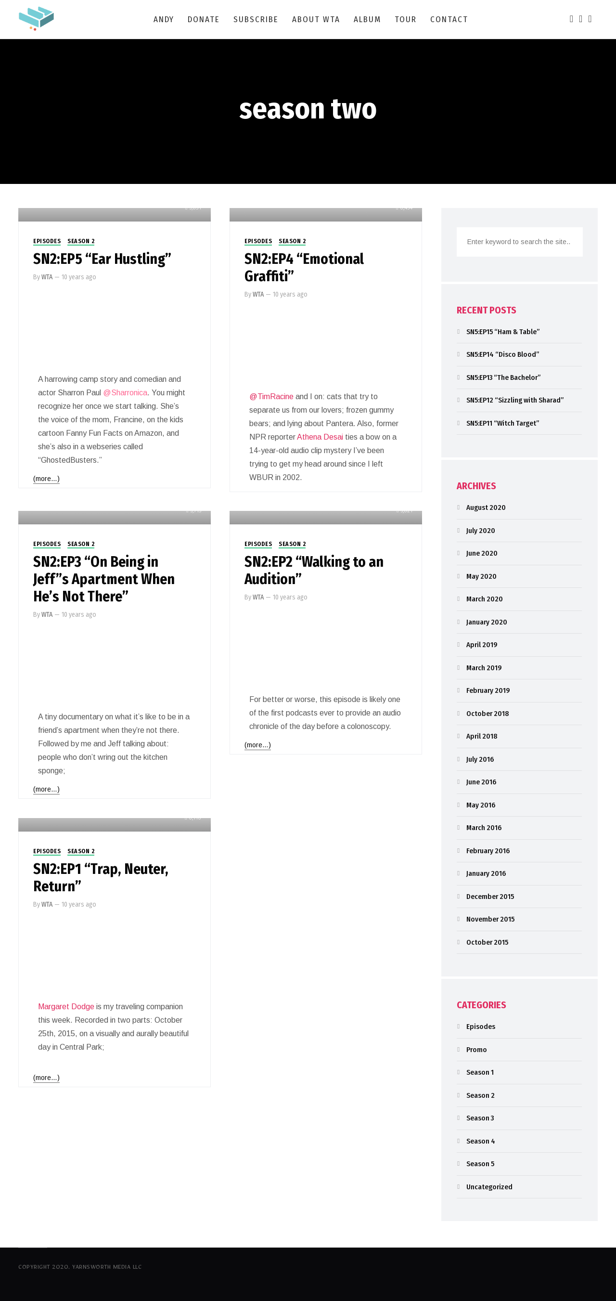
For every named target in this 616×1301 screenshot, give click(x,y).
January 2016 (486, 873)
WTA (46, 277)
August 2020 (486, 507)
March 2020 (484, 599)
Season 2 (80, 241)
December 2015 (490, 896)
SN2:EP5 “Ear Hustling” (102, 259)
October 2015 (487, 942)
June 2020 (482, 553)
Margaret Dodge (66, 1006)
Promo (476, 1049)
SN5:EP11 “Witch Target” (502, 423)
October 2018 (487, 713)
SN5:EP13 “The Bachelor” (503, 377)
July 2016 (480, 759)
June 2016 (481, 782)
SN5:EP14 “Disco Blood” (502, 354)
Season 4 (480, 1141)
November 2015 (490, 919)
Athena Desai (320, 437)
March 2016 (483, 827)
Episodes (47, 241)
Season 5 (480, 1163)
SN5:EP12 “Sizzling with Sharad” (515, 400)
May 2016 (480, 805)
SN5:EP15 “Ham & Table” (503, 331)
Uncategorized (489, 1187)
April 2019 (482, 644)
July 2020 (480, 530)
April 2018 (481, 736)
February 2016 (488, 850)
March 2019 (484, 668)
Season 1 (480, 1072)
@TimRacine (271, 396)
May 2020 (481, 576)
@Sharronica (125, 393)
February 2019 (488, 690)
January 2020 (486, 622)
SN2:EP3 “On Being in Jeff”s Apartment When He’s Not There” (104, 579)
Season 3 (480, 1118)
